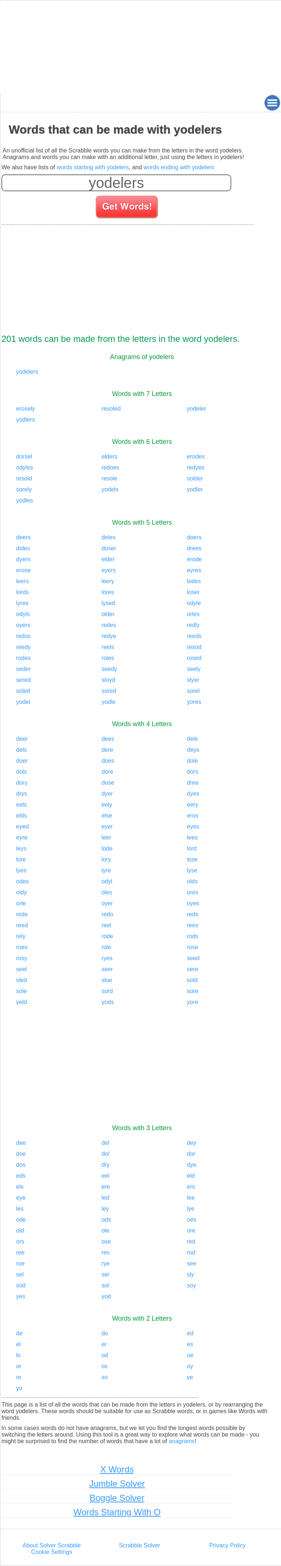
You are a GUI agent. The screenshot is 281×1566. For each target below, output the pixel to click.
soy (191, 1285)
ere (105, 1187)
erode (194, 559)
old (20, 1230)
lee (191, 1198)
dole (192, 761)
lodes (194, 581)
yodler (195, 489)
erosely (25, 408)
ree (20, 1252)
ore (191, 1230)
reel (106, 925)
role (106, 947)
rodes (23, 658)
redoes (110, 467)
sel (19, 1274)
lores (107, 592)
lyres (22, 603)
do (104, 1333)
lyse (192, 870)
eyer (107, 826)
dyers (23, 559)
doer (22, 761)
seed (193, 958)
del (105, 1143)
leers (22, 581)
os (104, 1366)
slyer (193, 680)
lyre (106, 870)
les (19, 1208)
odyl (106, 881)
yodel (23, 702)
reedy (23, 647)
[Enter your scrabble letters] (116, 182)
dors (192, 772)
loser (193, 592)
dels (21, 750)
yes (20, 1296)
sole (21, 991)
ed (190, 1333)
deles (108, 537)
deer (22, 739)
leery (107, 581)
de (19, 1333)
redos (23, 636)
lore (21, 859)
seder (23, 669)
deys (193, 750)
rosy (21, 958)
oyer (107, 903)
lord (192, 848)
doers (194, 537)
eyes (193, 826)
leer (106, 837)
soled (23, 691)
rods (192, 936)
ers (191, 1187)
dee (21, 1143)
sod (21, 1285)
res (105, 1252)
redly (193, 625)
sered (23, 680)
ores (192, 892)
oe (190, 1355)
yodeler (196, 408)
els (19, 1187)
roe (20, 1263)
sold (192, 980)
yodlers (25, 419)
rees (192, 925)
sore (192, 991)
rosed (194, 658)
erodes (196, 456)
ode (21, 1219)
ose (106, 1241)
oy (190, 1366)
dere (107, 750)
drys (21, 793)
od (104, 1355)
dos (21, 1165)
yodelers (27, 372)
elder (108, 559)
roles (107, 658)
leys (21, 848)
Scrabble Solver (139, 1545)
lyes (21, 870)
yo (19, 1388)
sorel (193, 691)
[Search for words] (127, 208)
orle (21, 903)
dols (21, 772)
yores (194, 702)
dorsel (24, 456)
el (18, 1344)
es (190, 1344)
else (106, 815)
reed (22, 925)
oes (191, 1219)
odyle (194, 603)
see (191, 1263)
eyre (21, 837)
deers (23, 537)
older (108, 614)
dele (192, 739)
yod (106, 1296)
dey (191, 1143)
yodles (24, 500)
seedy (109, 669)
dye (191, 1165)
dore (107, 772)
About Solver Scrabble (52, 1545)
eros (192, 815)
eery (192, 804)
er (103, 1344)
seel (21, 969)
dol (105, 1154)
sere (192, 969)
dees (107, 739)
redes (108, 625)
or (18, 1366)
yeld (21, 1002)
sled (21, 980)
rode (107, 936)
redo (107, 914)
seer (107, 969)
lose (192, 859)
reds (192, 914)
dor (191, 1154)
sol (105, 1285)
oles (106, 892)
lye (190, 1208)
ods (106, 1219)
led (105, 1198)
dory (21, 783)
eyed (22, 826)
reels (107, 647)
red (191, 1241)
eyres (194, 570)
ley (105, 1208)
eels (21, 804)
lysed (108, 603)
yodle (108, 702)
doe (21, 1154)
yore (192, 1002)
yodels (109, 489)
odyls (23, 614)
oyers (23, 625)
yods (107, 1002)
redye (108, 636)
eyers (108, 570)
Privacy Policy (227, 1545)
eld (191, 1176)
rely (21, 936)
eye (21, 1198)
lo (18, 1355)
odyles (24, 467)
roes (21, 947)
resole (109, 478)
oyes (193, 903)
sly (190, 1274)
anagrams (182, 1441)
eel (105, 1176)
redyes (196, 467)
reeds (194, 636)
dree (193, 783)
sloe (106, 980)
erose (23, 570)
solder (195, 478)
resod (194, 647)
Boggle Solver (117, 1498)
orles (193, 614)
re (18, 1377)
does (107, 761)
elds (21, 815)
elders (109, 456)
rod (191, 1252)
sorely (24, 489)
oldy (21, 892)
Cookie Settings (51, 1552)
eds (21, 1176)
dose (107, 783)
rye (105, 1263)
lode (106, 848)
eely (106, 804)
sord (107, 991)
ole (105, 1230)
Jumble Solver (117, 1483)
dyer (107, 793)
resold (24, 478)
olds (192, 881)
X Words (117, 1469)
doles (23, 548)
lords (22, 592)
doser (108, 548)
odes (22, 881)
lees (192, 837)
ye (190, 1377)
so (104, 1377)
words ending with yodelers (178, 167)
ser (105, 1274)
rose (192, 947)
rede (22, 914)
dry (105, 1165)
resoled (110, 408)
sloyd (108, 680)
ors (20, 1241)
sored (108, 691)
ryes (106, 958)
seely (194, 669)
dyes (193, 793)
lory (106, 859)
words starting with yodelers (93, 167)
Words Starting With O (117, 1512)
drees (194, 548)
